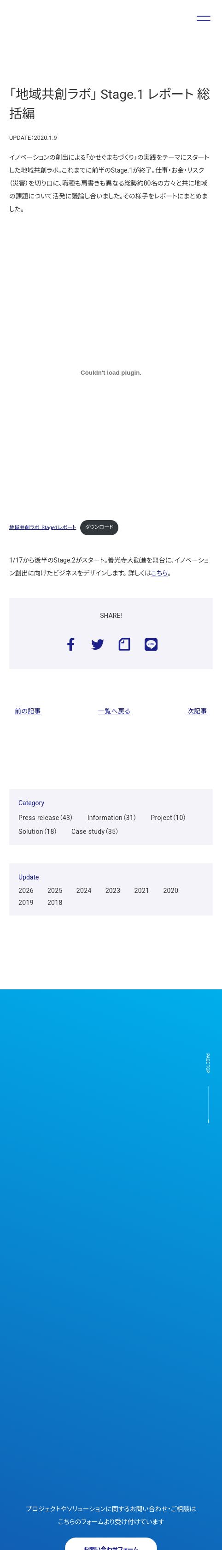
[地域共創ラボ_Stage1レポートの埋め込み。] (111, 372)
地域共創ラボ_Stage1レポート (42, 527)
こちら (159, 573)
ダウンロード (99, 527)
